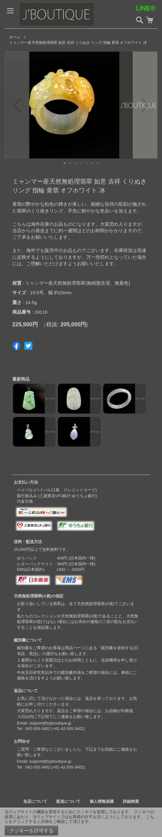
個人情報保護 (102, 801)
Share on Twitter (28, 346)
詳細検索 (131, 801)
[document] (81, 822)
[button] (17, 105)
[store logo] (66, 14)
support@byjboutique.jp (50, 723)
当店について (35, 801)
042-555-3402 (37, 728)
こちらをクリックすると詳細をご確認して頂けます (79, 819)
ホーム (14, 37)
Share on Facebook (16, 346)
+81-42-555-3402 (68, 728)
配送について (68, 801)
